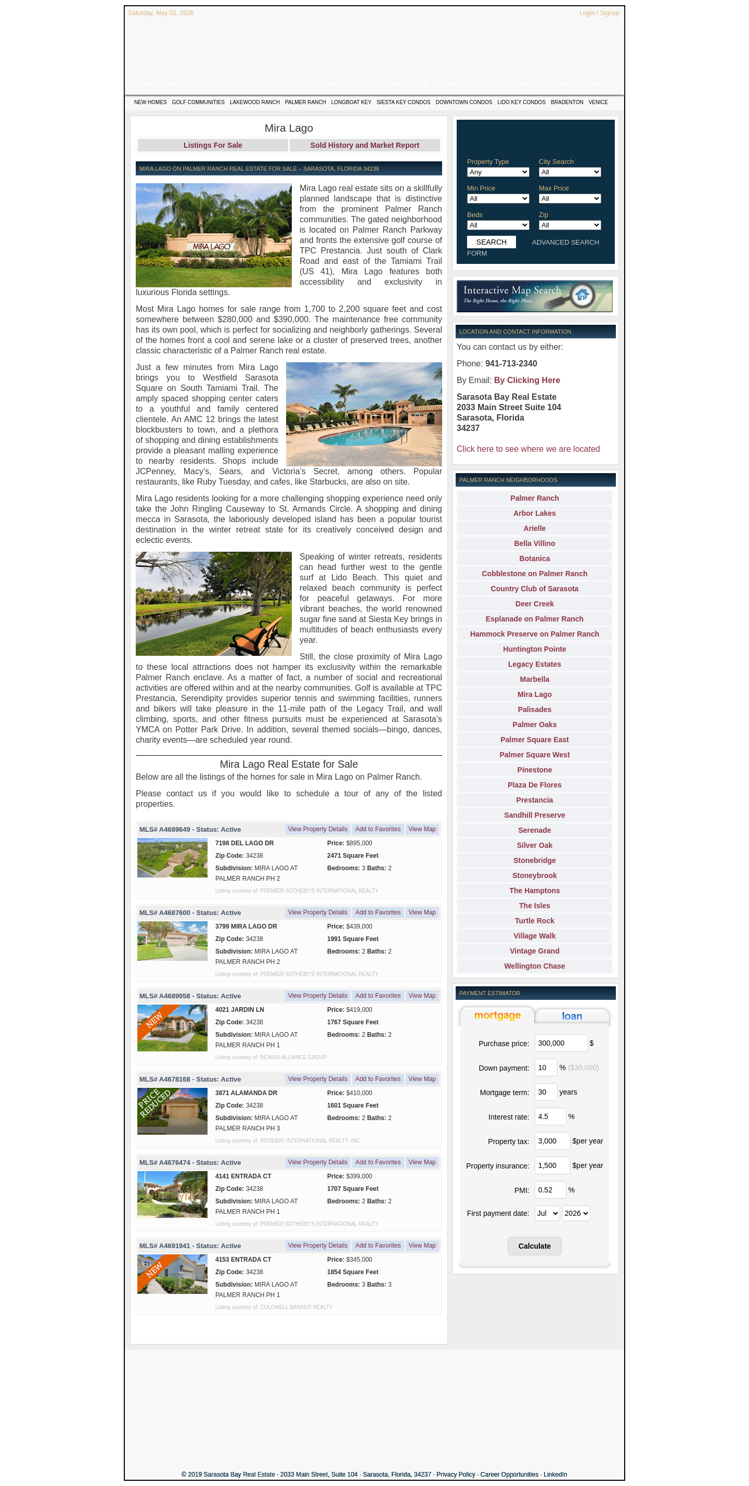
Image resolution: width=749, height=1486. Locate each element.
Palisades (535, 709)
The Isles (534, 905)
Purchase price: (504, 1043)
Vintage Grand (534, 951)
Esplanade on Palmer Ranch (535, 619)
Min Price (481, 188)
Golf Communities (198, 102)
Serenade (534, 830)
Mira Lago (535, 694)
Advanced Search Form (327, 84)
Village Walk (535, 936)
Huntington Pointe (534, 649)
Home (143, 84)
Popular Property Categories (234, 84)
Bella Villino (534, 543)
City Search (556, 162)
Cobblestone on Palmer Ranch (534, 573)
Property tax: (508, 1141)
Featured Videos (578, 84)
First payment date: (498, 1213)
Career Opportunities (509, 1474)
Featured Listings (401, 84)
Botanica (534, 558)
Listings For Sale (213, 145)
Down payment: (504, 1068)
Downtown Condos (464, 102)
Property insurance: (497, 1166)
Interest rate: (509, 1117)
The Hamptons (534, 890)
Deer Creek (534, 604)
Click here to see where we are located (528, 448)
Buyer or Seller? (464, 84)
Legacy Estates (534, 664)
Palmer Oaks (535, 724)
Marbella (535, 679)
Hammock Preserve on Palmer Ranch (534, 634)
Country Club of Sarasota (535, 589)
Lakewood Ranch (255, 102)
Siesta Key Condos (404, 102)
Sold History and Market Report (365, 145)
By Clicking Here (527, 380)
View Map (422, 829)
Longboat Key (351, 102)
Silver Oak (535, 845)
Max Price (554, 188)
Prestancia (534, 800)
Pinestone (535, 770)
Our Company (521, 84)
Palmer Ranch (305, 102)
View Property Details (318, 829)
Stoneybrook (534, 875)
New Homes (150, 102)
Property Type (488, 162)
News (171, 84)
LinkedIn (555, 1474)
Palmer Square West (534, 755)
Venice (598, 102)
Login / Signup (599, 13)
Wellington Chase (534, 966)
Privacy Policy (455, 1474)
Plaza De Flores (535, 785)
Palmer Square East (534, 739)
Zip (543, 215)
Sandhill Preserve (534, 815)
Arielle (535, 528)
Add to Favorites (378, 829)
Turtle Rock (534, 921)
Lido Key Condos (521, 102)
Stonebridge (534, 860)
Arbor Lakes (534, 513)
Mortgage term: (505, 1092)
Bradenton (567, 102)
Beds (475, 215)
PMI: (522, 1190)
